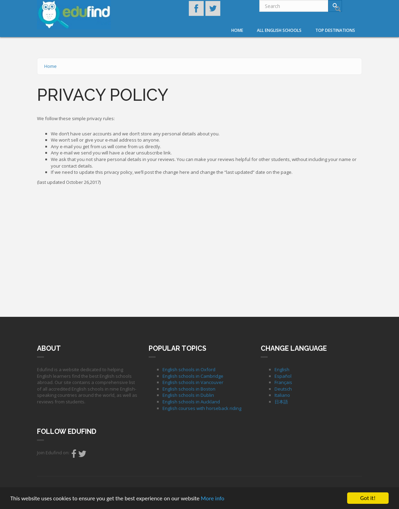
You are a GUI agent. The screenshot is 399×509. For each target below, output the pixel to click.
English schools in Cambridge (193, 376)
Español (283, 376)
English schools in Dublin (188, 395)
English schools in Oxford (189, 369)
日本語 (281, 402)
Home (237, 30)
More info (212, 499)
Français (283, 382)
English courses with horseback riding (202, 408)
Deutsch (283, 389)
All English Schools (279, 30)
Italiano (282, 395)
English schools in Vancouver (193, 382)
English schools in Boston (189, 389)
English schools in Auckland (191, 402)
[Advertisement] (199, 249)
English (282, 369)
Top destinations (335, 30)
